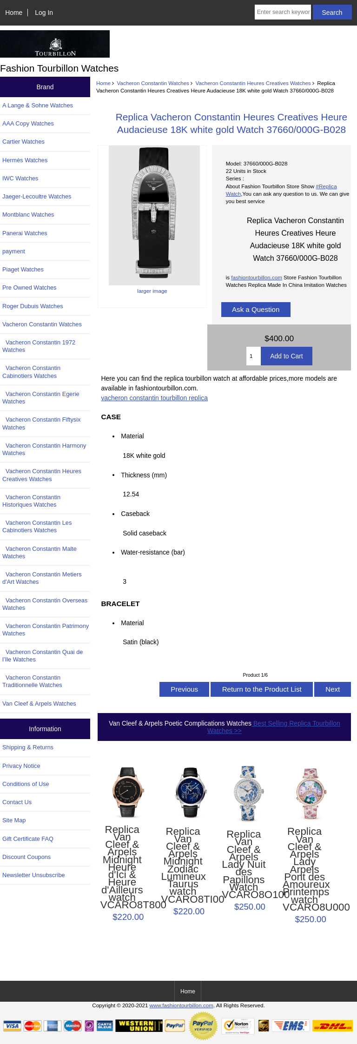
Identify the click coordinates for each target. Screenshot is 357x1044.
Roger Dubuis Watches (32, 306)
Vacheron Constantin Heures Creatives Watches (253, 83)
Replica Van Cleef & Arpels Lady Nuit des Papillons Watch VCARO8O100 (243, 865)
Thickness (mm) (144, 474)
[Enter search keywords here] (283, 12)
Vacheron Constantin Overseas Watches (44, 604)
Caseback (135, 513)
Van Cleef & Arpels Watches (39, 703)
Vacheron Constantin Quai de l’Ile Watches (42, 655)
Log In (44, 12)
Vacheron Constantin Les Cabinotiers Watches (37, 526)
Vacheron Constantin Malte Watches (39, 552)
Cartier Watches (23, 141)
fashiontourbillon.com (256, 277)
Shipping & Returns (27, 747)
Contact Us (17, 802)
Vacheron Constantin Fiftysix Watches (41, 423)
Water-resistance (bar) (155, 552)
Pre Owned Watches (29, 287)
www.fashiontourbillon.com (181, 1005)
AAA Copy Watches (28, 123)
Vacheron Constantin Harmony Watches (44, 449)
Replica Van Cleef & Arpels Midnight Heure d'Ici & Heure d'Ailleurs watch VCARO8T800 (122, 867)
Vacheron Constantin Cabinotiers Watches (31, 371)
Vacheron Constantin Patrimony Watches (45, 629)
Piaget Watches (23, 269)
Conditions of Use (25, 783)
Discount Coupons (26, 856)
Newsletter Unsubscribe (33, 875)
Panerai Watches (24, 233)
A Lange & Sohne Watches (37, 105)
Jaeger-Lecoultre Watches (36, 196)
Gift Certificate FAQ (27, 838)
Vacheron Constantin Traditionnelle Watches (32, 681)
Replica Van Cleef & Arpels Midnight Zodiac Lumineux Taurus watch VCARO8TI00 (183, 865)
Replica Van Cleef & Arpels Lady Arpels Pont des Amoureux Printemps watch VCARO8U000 (304, 869)
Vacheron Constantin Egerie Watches (40, 397)
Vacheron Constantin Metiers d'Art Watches (42, 578)
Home (13, 12)
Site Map (14, 820)
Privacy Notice (21, 765)
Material (132, 436)
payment (13, 251)
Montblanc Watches (28, 214)
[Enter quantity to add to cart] (253, 356)
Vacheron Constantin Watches (153, 83)
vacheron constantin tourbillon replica (154, 398)
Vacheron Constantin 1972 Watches (38, 346)
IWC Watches (20, 178)
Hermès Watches (24, 160)
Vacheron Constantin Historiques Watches (31, 501)
